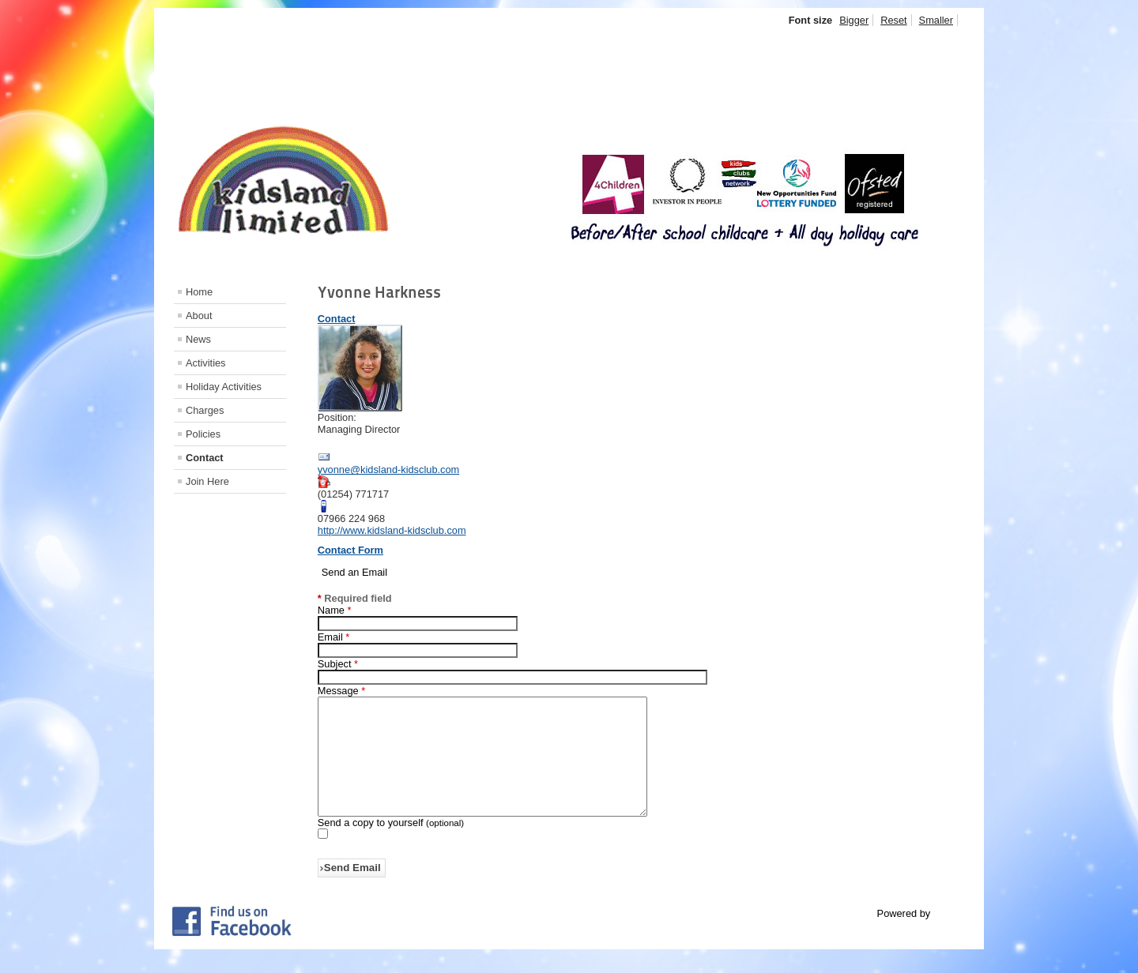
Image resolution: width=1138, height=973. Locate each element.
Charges (205, 410)
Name (335, 610)
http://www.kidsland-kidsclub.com (392, 530)
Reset (893, 20)
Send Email (352, 891)
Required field (355, 598)
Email (334, 637)
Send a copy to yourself (371, 846)
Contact (205, 458)
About (199, 315)
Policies (203, 434)
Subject (338, 664)
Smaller (936, 20)
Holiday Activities (224, 387)
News (198, 339)
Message (341, 691)
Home (199, 292)
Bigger (854, 20)
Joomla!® (954, 937)
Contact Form (350, 550)
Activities (206, 363)
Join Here (207, 481)
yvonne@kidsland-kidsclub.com (388, 469)
